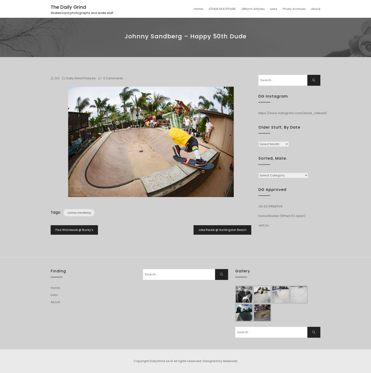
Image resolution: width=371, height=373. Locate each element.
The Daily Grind (68, 7)
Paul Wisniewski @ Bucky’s (74, 230)
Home (198, 9)
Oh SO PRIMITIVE (270, 206)
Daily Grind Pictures (81, 78)
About (315, 9)
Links (273, 9)
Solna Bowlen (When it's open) (281, 216)
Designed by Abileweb (220, 361)
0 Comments (113, 78)
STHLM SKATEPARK (222, 9)
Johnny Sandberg (79, 213)
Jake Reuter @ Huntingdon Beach (222, 230)
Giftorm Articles (253, 9)
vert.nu (263, 225)
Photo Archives (294, 9)
